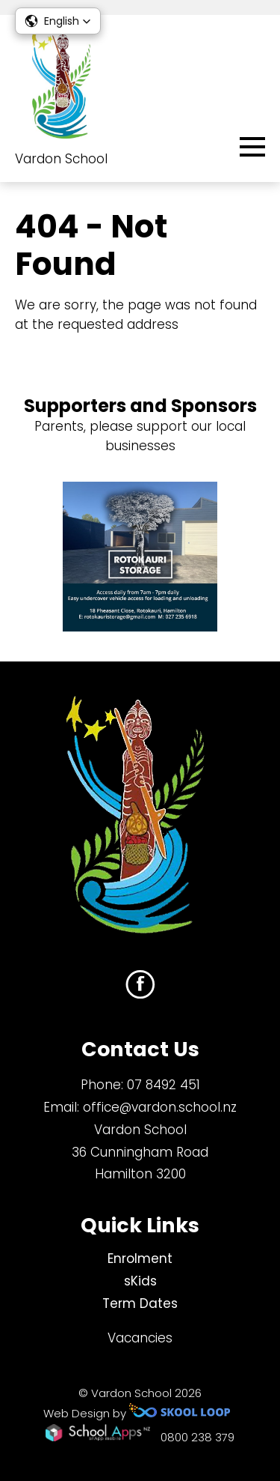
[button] (58, 21)
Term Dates (140, 1303)
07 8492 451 (163, 1085)
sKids (140, 1281)
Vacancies (140, 1338)
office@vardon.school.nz (160, 1107)
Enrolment (140, 1259)
